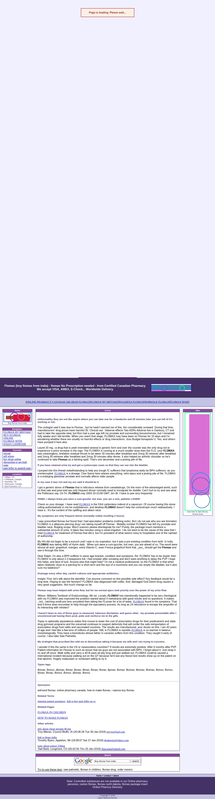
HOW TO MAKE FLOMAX (53, 717)
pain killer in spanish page (17, 468)
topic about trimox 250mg (51, 746)
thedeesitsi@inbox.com (116, 740)
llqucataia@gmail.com (113, 748)
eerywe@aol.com (116, 731)
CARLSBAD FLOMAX (77, 402)
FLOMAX (60, 473)
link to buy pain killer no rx (81, 701)
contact (107, 776)
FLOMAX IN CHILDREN (52, 712)
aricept (7, 453)
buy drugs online (12, 459)
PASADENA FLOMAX (131, 402)
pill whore (8, 456)
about (116, 776)
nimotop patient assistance (51, 701)
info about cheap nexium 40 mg (54, 728)
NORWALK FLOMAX (157, 402)
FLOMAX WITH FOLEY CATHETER (14, 442)
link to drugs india (47, 737)
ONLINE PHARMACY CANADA (44, 402)
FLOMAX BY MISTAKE (104, 402)
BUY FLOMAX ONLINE (12, 436)
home (99, 776)
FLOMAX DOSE (179, 402)
